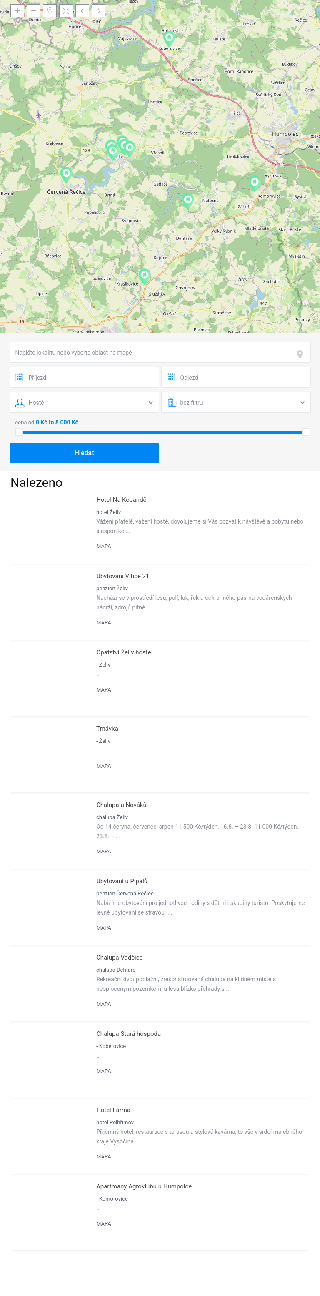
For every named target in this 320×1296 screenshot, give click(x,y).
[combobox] (160, 352)
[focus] (301, 354)
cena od (25, 422)
